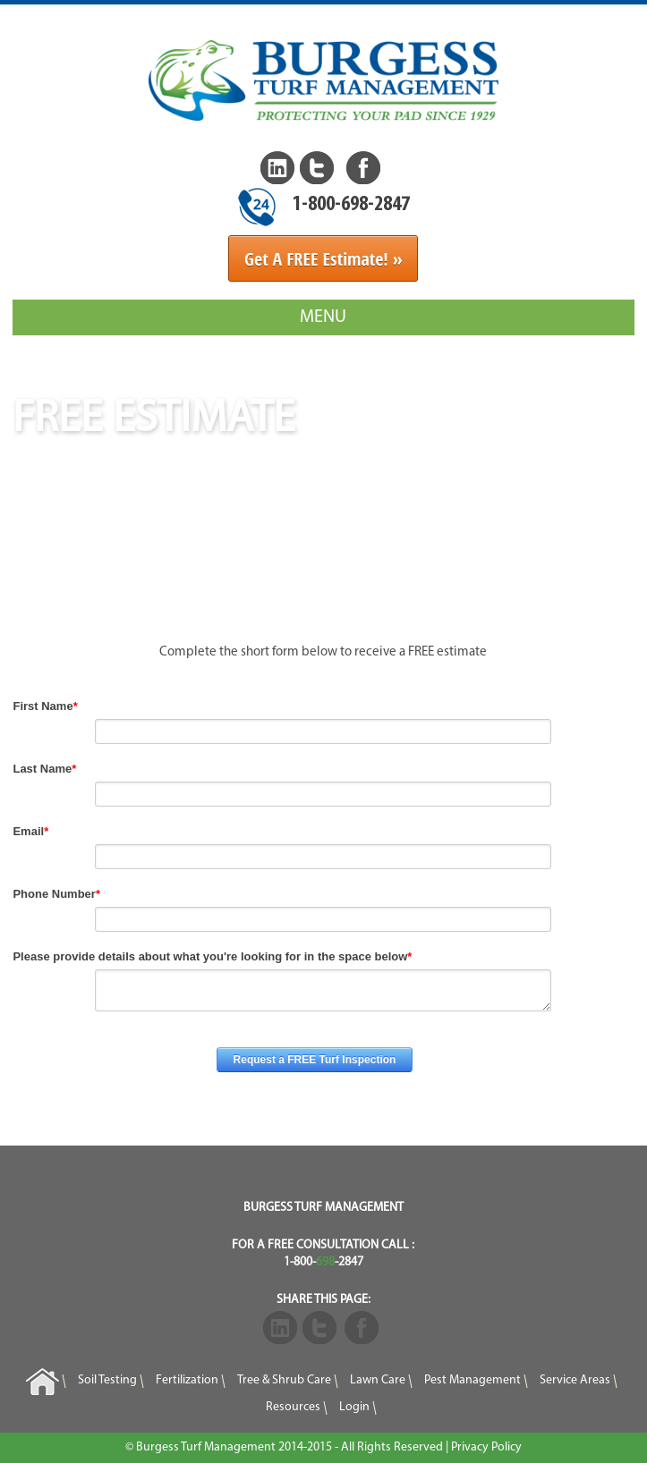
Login (354, 1407)
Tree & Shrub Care (284, 1380)
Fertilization (187, 1380)
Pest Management (472, 1380)
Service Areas (575, 1380)
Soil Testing (107, 1380)
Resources (293, 1407)
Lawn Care (377, 1380)
